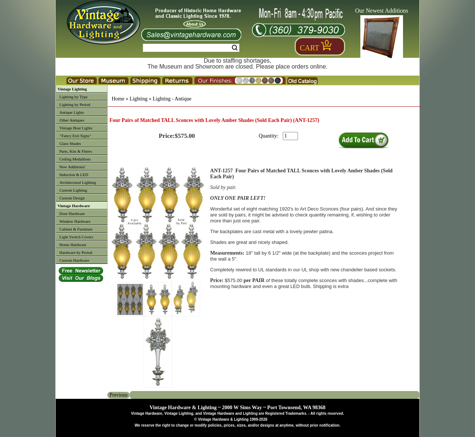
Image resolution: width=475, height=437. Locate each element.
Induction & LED (73, 174)
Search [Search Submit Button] (234, 48)
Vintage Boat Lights (75, 128)
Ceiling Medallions (75, 159)
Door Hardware (72, 213)
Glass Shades (70, 143)
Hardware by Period (75, 252)
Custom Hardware (74, 260)
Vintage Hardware (74, 205)
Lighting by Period (74, 104)
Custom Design (72, 198)
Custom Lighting (73, 190)
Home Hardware (72, 244)
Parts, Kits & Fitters (75, 151)
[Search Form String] (191, 48)
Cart (309, 48)
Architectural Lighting (77, 182)
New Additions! (72, 167)
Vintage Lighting (72, 89)
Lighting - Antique (172, 99)
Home (118, 99)
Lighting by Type (73, 97)
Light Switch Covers (76, 237)
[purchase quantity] (290, 136)
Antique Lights (71, 112)
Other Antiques (71, 120)
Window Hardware (75, 221)
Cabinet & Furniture (75, 229)
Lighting (138, 99)
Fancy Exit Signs (75, 135)
